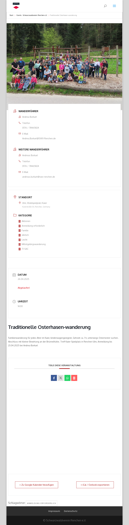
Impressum (54, 511)
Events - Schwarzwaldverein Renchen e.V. (32, 15)
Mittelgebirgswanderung (32, 244)
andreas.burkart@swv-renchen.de (38, 176)
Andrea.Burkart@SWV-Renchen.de (39, 138)
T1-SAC (23, 249)
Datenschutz (70, 511)
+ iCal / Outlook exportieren (95, 484)
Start (11, 15)
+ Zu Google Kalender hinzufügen (36, 484)
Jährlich (24, 235)
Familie (23, 230)
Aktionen (24, 221)
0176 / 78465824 (30, 127)
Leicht (23, 239)
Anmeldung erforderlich (32, 225)
